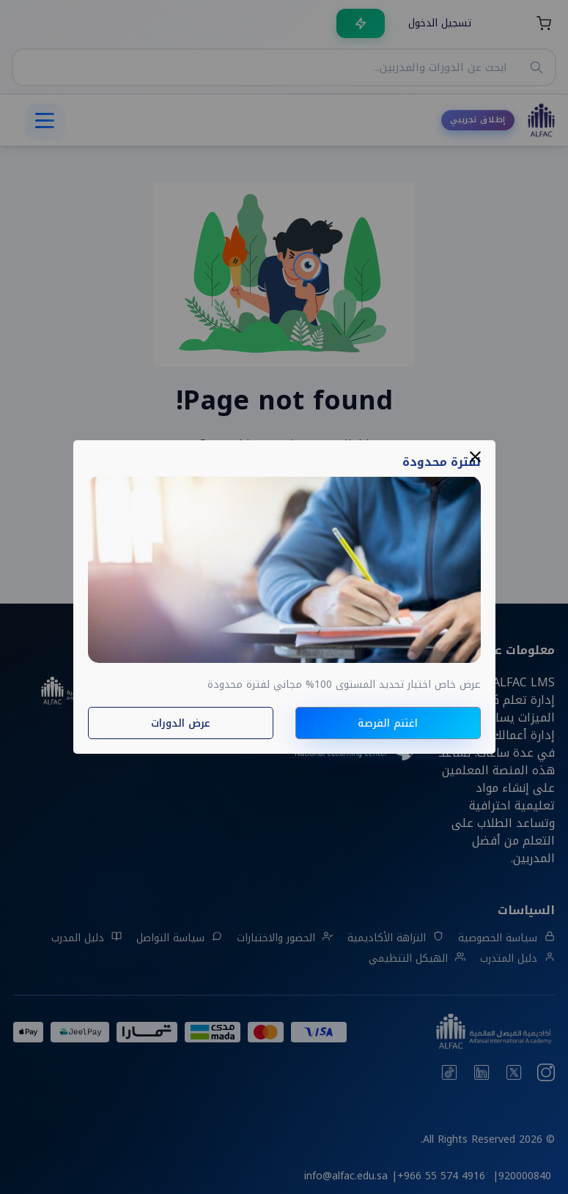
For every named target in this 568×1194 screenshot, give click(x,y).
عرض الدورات (180, 723)
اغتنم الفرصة (388, 723)
